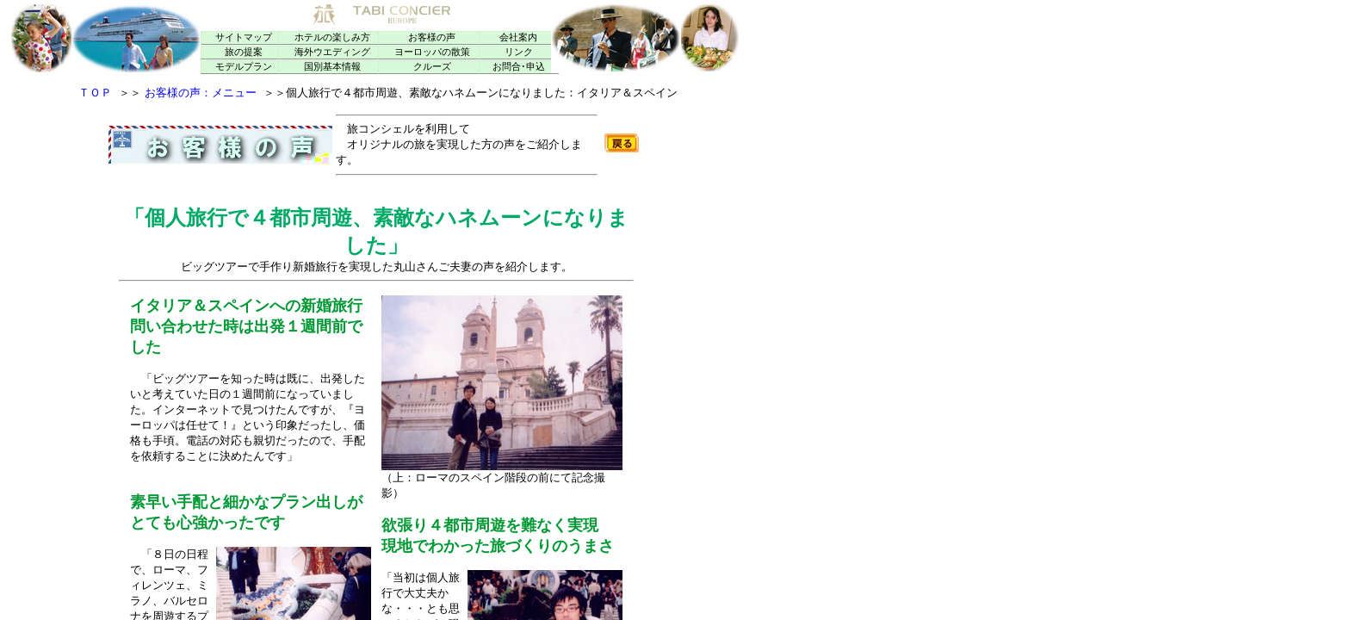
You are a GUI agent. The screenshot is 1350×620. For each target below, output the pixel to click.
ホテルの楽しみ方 (332, 37)
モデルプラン (243, 66)
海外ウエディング (332, 52)
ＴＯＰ (95, 92)
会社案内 (518, 37)
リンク (519, 52)
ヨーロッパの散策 (432, 52)
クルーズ (432, 66)
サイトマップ (243, 37)
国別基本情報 (332, 66)
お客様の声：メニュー (201, 92)
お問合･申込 (518, 66)
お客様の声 (431, 37)
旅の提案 (244, 52)
